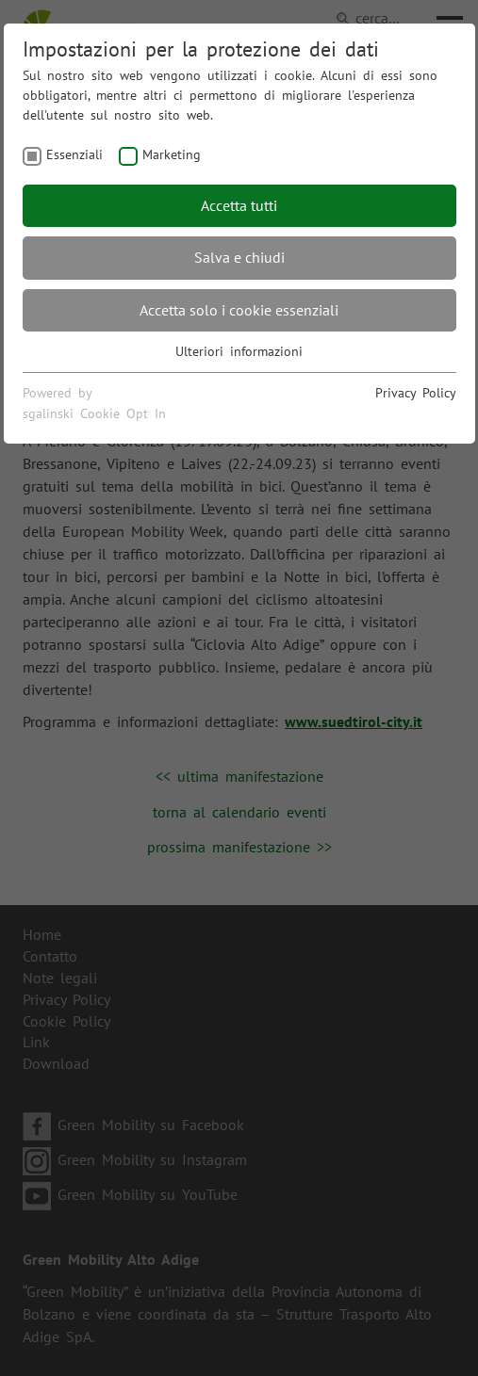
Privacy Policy (415, 392)
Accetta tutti (239, 205)
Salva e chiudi (239, 257)
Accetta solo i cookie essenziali (239, 309)
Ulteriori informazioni (239, 351)
